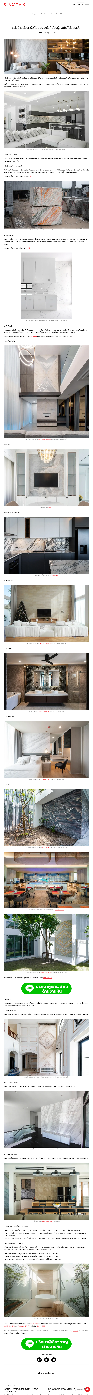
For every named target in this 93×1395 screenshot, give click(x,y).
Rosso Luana (46, 847)
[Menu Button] (87, 4)
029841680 (41, 1326)
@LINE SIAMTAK (9, 1326)
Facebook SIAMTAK (24, 1326)
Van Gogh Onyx (46, 972)
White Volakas (44, 1149)
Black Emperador (43, 711)
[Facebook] (39, 1359)
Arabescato (54, 575)
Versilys (50, 507)
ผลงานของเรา (47, 978)
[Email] (53, 1359)
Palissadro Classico (44, 439)
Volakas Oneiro (45, 779)
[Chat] (87, 1389)
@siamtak (33, 336)
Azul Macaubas (59, 910)
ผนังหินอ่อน (34, 1323)
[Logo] (14, 4)
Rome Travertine (45, 643)
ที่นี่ (31, 176)
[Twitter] (46, 1359)
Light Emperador (47, 1221)
